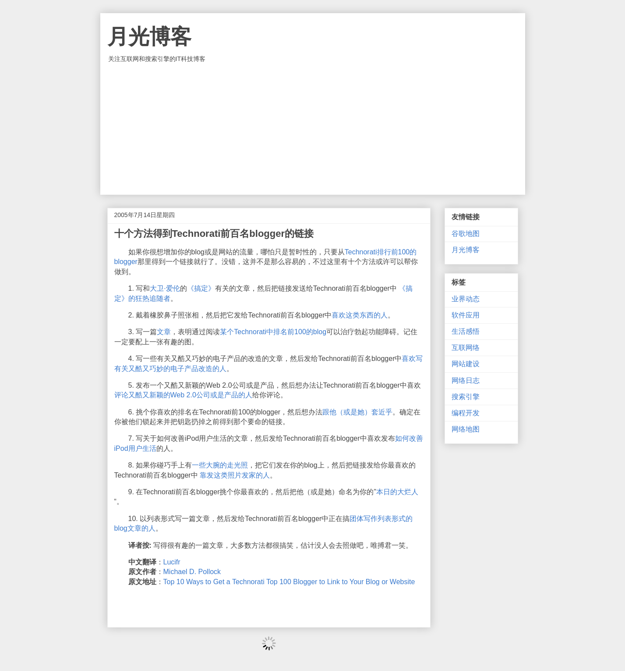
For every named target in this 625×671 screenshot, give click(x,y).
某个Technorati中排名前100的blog (273, 332)
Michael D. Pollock (192, 571)
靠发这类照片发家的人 (235, 475)
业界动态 (466, 299)
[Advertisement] (312, 129)
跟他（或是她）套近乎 (357, 412)
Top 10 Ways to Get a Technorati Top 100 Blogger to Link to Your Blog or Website (289, 581)
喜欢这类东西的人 (360, 315)
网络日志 (466, 380)
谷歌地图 (466, 233)
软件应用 (466, 315)
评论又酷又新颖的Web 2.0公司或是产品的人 (183, 395)
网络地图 (466, 429)
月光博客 (149, 36)
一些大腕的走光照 (220, 465)
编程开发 (466, 413)
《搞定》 (201, 288)
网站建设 (466, 364)
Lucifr (171, 562)
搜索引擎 (466, 396)
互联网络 (466, 347)
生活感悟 (466, 331)
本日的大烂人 (397, 492)
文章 (164, 332)
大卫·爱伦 (165, 288)
